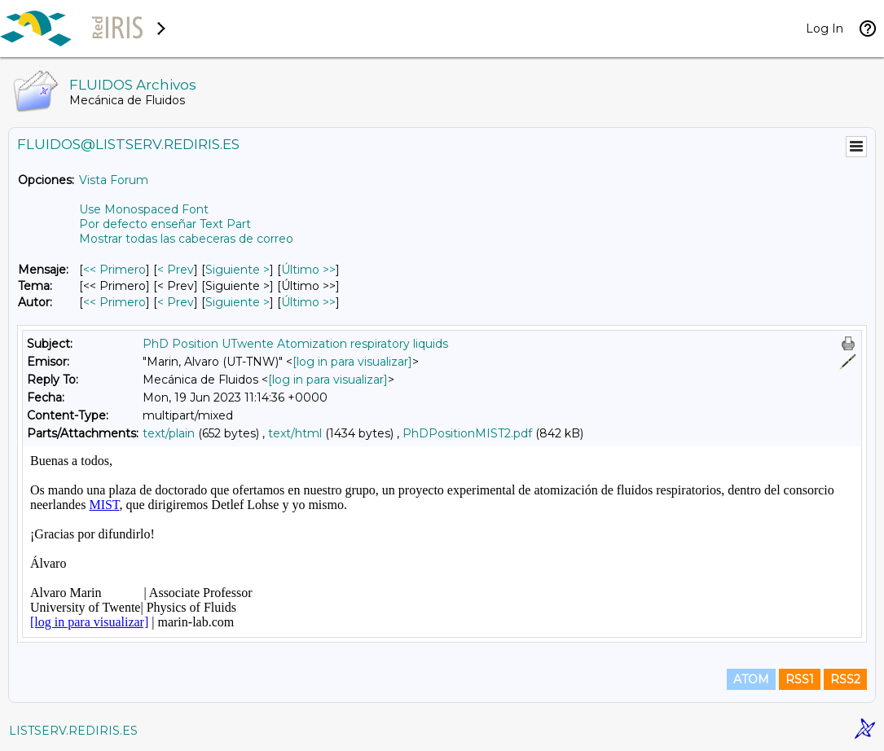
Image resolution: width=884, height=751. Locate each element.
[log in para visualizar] (352, 361)
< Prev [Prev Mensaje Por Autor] (175, 302)
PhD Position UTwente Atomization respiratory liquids (295, 343)
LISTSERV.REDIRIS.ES (73, 730)
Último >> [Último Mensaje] (308, 269)
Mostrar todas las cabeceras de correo (186, 238)
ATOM (751, 679)
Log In (824, 28)
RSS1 (799, 679)
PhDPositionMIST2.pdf (467, 433)
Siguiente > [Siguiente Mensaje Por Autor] (237, 302)
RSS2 (845, 679)
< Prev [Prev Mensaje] (175, 269)
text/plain (169, 433)
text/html (295, 433)
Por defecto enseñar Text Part (165, 224)
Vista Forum (113, 180)
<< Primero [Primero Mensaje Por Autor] (114, 302)
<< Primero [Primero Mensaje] (114, 269)
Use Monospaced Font (144, 209)
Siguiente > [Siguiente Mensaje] (237, 269)
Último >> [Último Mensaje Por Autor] (308, 302)
